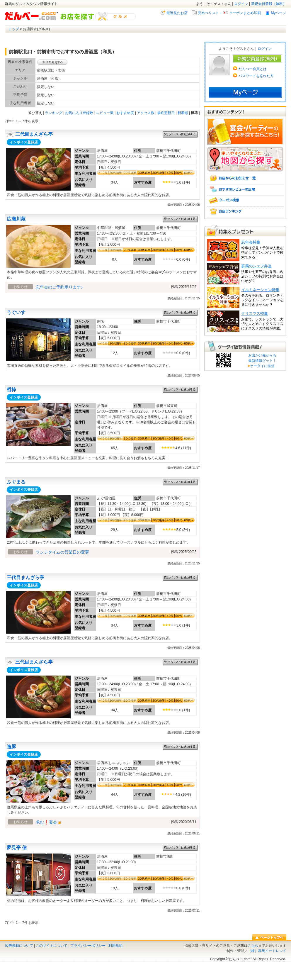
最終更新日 (166, 113)
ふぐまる (16, 481)
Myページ (278, 13)
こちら (253, 946)
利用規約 (115, 946)
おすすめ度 (125, 113)
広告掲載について (19, 946)
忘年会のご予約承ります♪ (59, 287)
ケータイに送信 (261, 366)
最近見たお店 (177, 13)
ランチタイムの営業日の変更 (62, 552)
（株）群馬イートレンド (267, 951)
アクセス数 (145, 113)
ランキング (53, 113)
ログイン (241, 4)
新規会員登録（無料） (268, 4)
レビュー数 (105, 113)
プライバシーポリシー (87, 946)
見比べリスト (208, 13)
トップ (13, 29)
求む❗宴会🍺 (49, 822)
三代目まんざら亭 (34, 134)
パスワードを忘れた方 (256, 76)
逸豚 (11, 746)
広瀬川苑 (16, 218)
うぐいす (16, 312)
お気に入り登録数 (79, 113)
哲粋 (11, 389)
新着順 (183, 113)
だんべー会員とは (253, 69)
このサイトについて (51, 946)
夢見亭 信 (17, 847)
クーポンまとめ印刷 (245, 13)
